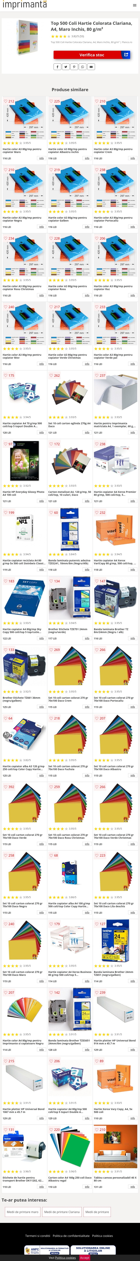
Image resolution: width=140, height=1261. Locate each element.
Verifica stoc (105, 55)
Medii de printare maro (22, 1212)
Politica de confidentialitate (71, 1236)
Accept (84, 1258)
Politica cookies (102, 1236)
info (41, 158)
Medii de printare (97, 1212)
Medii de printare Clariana (62, 1212)
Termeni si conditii (37, 1236)
